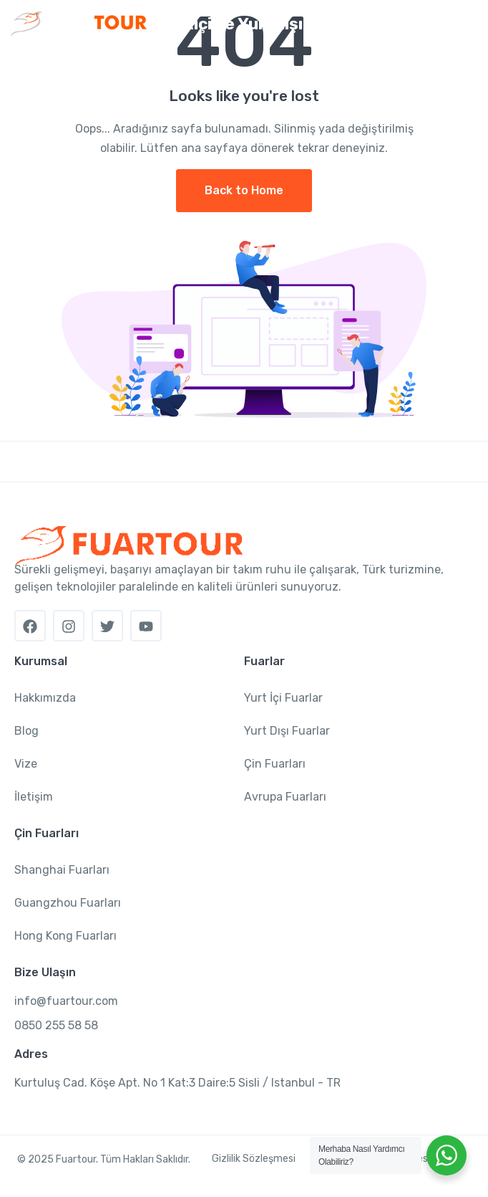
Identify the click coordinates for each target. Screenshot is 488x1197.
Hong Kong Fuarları (65, 936)
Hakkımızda (45, 698)
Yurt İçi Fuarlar (283, 698)
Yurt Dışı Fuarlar (287, 731)
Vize (25, 764)
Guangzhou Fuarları (67, 903)
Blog (26, 731)
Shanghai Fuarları (61, 870)
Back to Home (244, 190)
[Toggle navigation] (464, 24)
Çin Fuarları (275, 764)
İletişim (33, 796)
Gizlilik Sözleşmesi (254, 1159)
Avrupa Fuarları (285, 796)
